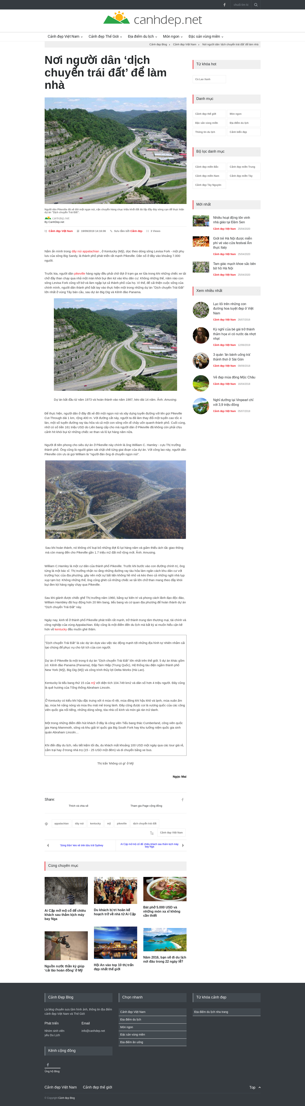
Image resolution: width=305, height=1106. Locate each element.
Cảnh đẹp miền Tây (241, 175)
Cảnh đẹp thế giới (205, 113)
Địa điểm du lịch (141, 36)
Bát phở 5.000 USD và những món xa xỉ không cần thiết (161, 911)
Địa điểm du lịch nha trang (211, 1012)
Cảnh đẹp (136, 231)
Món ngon (171, 36)
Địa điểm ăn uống (131, 1042)
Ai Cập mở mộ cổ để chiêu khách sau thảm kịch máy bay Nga (150, 845)
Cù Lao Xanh (202, 79)
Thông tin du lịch (205, 132)
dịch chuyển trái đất (145, 823)
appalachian (90, 251)
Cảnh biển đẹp (238, 132)
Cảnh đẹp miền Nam (207, 175)
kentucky (61, 629)
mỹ (93, 683)
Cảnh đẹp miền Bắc (207, 166)
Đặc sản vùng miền (204, 36)
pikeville (79, 273)
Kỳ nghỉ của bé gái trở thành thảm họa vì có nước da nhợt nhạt (234, 334)
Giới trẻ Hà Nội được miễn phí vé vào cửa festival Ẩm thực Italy (232, 243)
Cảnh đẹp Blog (66, 1098)
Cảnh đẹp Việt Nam (63, 36)
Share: (50, 799)
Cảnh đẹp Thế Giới (104, 36)
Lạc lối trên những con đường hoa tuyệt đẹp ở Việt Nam (233, 308)
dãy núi (76, 251)
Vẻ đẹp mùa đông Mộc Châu (234, 377)
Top (252, 1087)
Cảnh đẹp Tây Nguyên (208, 185)
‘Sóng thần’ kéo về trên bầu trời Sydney (81, 845)
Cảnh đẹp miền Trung (242, 166)
